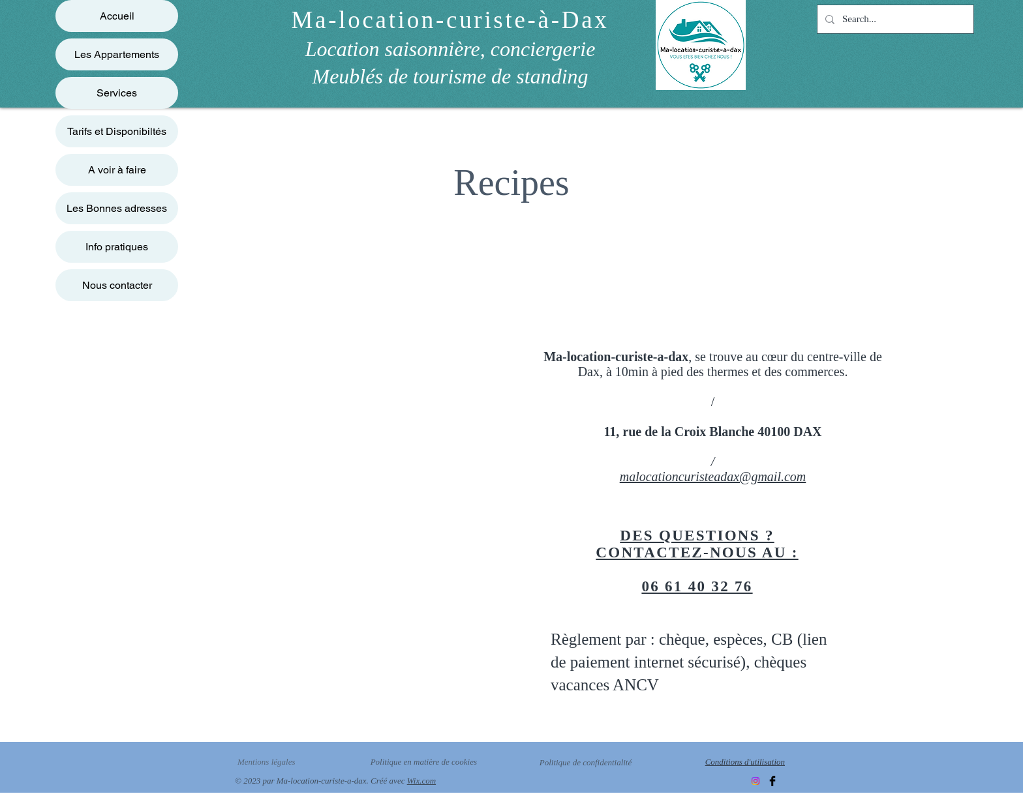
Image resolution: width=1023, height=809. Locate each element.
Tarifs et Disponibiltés (116, 131)
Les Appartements (116, 54)
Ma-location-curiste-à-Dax (450, 20)
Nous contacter (117, 285)
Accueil (117, 16)
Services (117, 93)
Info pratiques (116, 247)
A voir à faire (117, 170)
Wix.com (421, 781)
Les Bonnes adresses (117, 208)
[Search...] (894, 19)
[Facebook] (772, 781)
